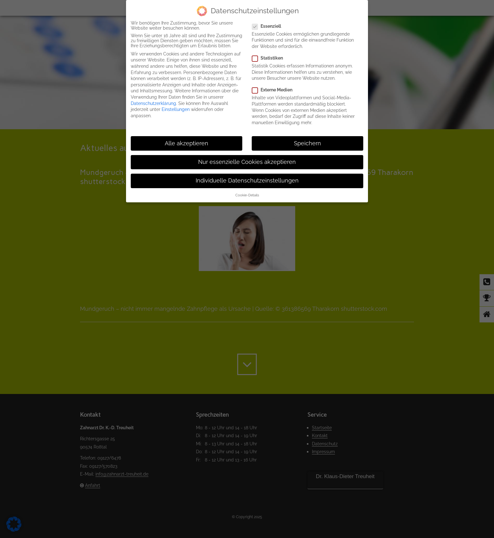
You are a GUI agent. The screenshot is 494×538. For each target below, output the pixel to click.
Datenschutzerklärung (153, 103)
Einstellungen (176, 109)
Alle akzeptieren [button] (186, 143)
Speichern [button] (307, 143)
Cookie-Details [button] (247, 195)
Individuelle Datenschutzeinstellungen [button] (247, 180)
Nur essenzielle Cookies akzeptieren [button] (247, 162)
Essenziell (269, 26)
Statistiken (270, 58)
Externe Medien (275, 89)
